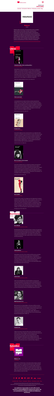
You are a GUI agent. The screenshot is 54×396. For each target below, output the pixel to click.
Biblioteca (29, 8)
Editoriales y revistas (36, 8)
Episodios (19, 8)
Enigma (33, 383)
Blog (42, 8)
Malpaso (32, 79)
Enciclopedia (24, 8)
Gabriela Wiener (16, 79)
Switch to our (40, 6)
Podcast (20, 381)
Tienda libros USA (15, 381)
